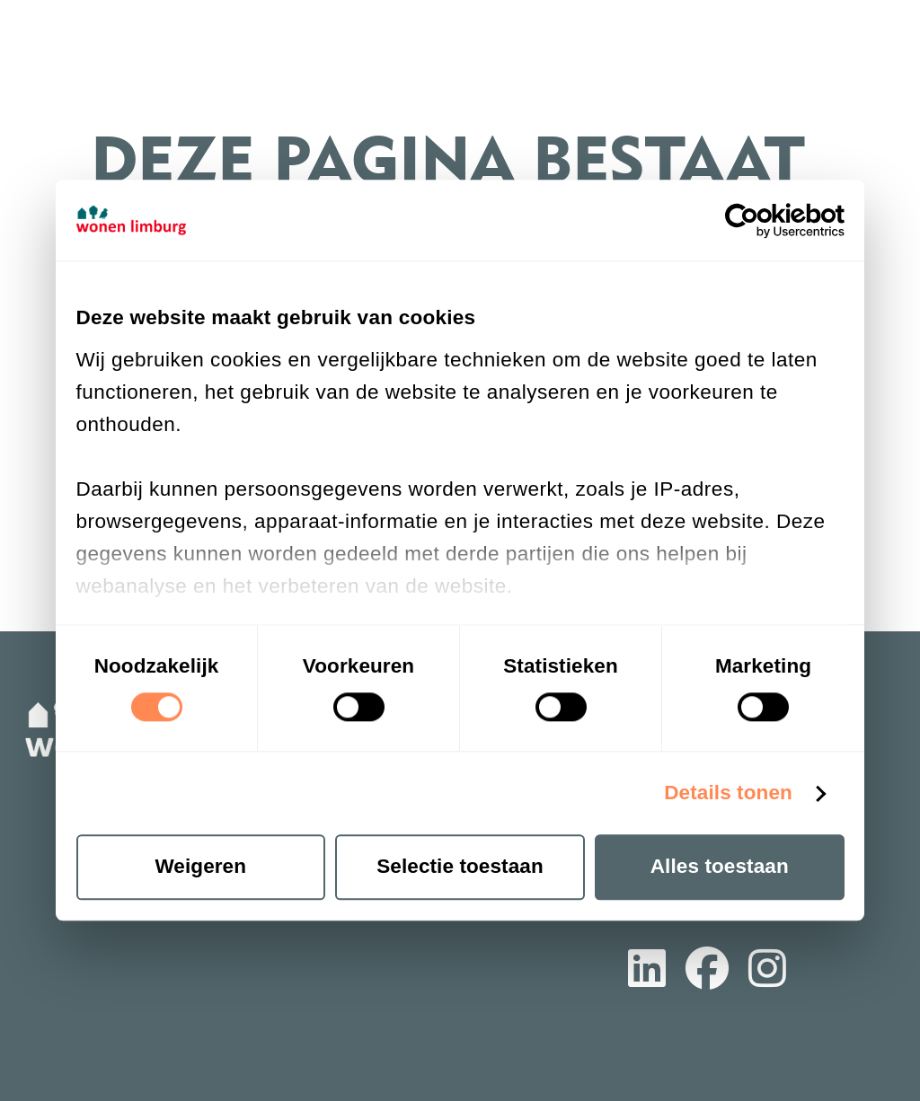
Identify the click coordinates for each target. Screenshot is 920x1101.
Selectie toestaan (460, 867)
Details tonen (728, 793)
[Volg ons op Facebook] (707, 972)
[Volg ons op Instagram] (767, 972)
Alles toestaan (719, 867)
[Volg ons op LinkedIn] (647, 972)
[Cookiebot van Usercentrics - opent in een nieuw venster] (766, 220)
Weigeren (200, 867)
